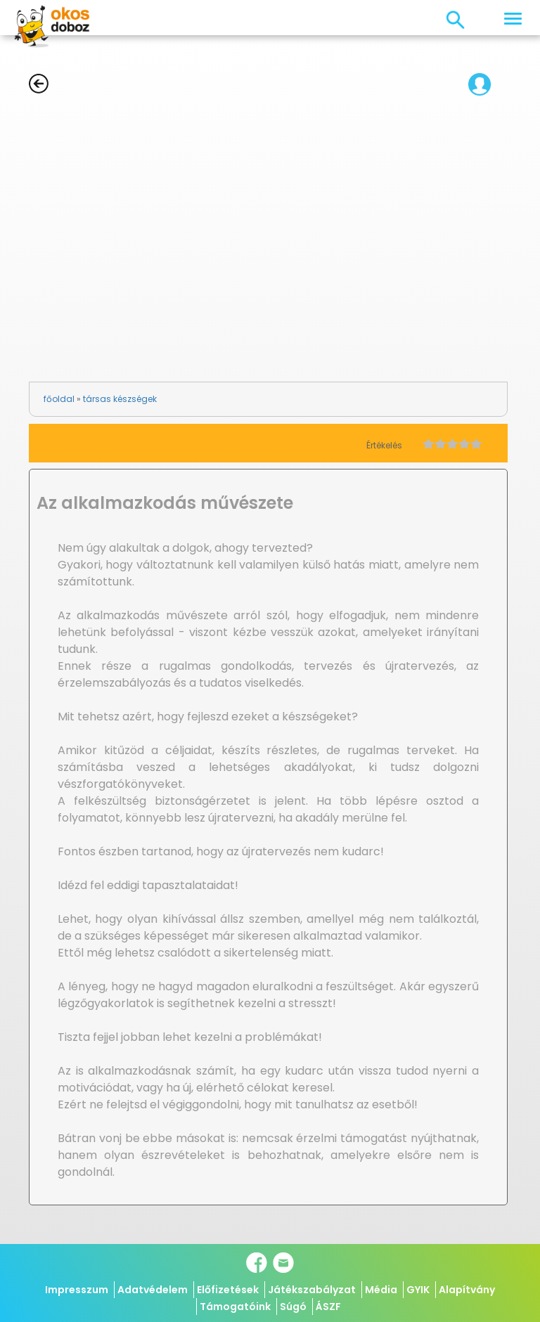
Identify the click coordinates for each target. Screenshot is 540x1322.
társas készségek (120, 399)
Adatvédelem (152, 1290)
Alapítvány (467, 1290)
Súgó (293, 1307)
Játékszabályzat (312, 1290)
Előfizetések (228, 1290)
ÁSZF (328, 1307)
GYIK (418, 1290)
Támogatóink (235, 1307)
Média (381, 1290)
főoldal (59, 399)
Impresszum (76, 1290)
